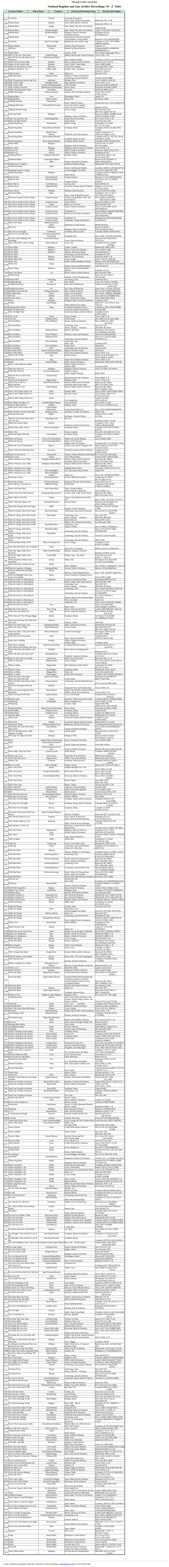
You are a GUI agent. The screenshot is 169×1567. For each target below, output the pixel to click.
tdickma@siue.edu (67, 1564)
